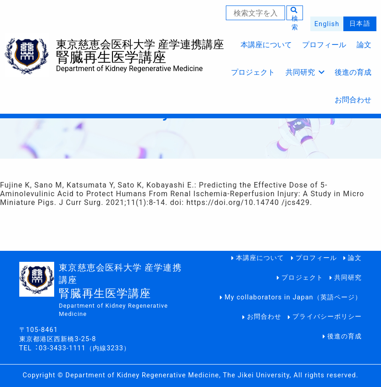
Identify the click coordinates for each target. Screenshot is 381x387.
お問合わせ (353, 99)
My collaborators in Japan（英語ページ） (293, 297)
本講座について (266, 44)
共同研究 (305, 72)
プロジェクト (253, 72)
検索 (294, 13)
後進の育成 (353, 72)
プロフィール (324, 44)
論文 (364, 44)
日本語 (359, 24)
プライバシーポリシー (327, 317)
